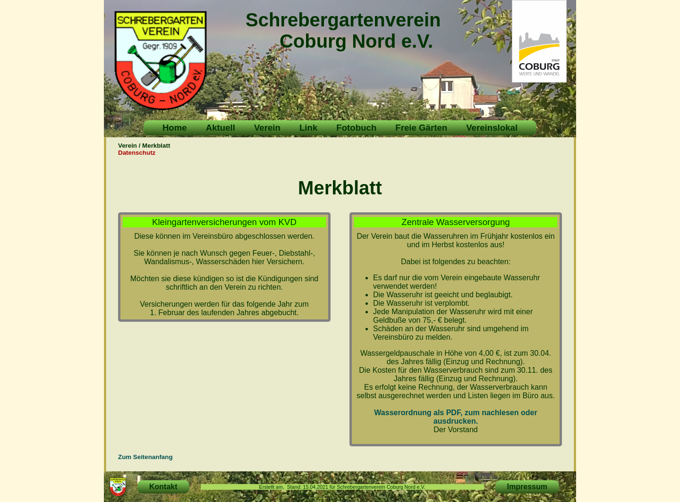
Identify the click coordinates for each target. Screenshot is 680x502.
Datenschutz (136, 152)
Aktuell (220, 128)
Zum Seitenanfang (145, 456)
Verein (267, 128)
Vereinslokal (492, 128)
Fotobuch (356, 128)
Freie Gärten (421, 128)
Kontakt (163, 487)
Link (308, 128)
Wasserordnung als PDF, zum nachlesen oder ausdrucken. (455, 417)
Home (174, 128)
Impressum (527, 487)
